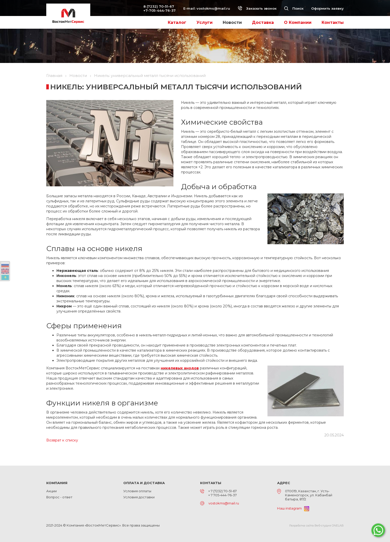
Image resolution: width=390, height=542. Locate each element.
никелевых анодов (180, 368)
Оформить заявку (327, 8)
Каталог (177, 22)
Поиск (294, 8)
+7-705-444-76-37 (159, 10)
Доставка (263, 22)
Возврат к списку (62, 440)
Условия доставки (139, 497)
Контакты (333, 22)
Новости (232, 22)
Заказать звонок (257, 8)
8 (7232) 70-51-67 (158, 6)
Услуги (205, 22)
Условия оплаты (137, 491)
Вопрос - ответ (59, 497)
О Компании (297, 22)
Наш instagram (293, 508)
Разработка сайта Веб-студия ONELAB (316, 525)
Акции (51, 491)
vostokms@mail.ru (213, 8)
